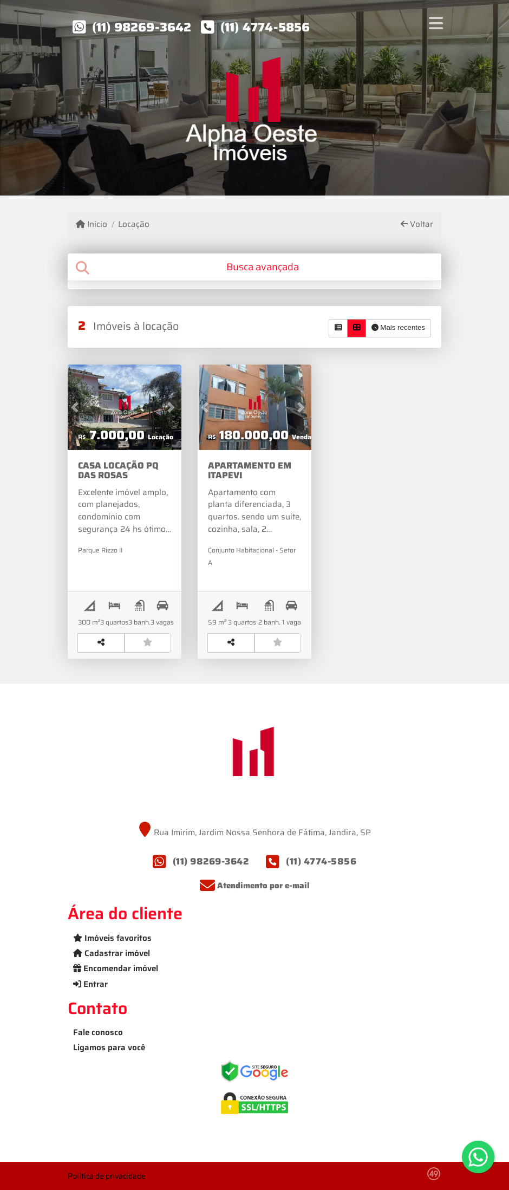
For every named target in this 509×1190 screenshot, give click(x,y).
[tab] (254, 267)
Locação (133, 224)
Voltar (417, 224)
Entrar (90, 984)
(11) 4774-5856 (265, 27)
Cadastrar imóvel (111, 953)
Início (91, 224)
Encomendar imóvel (115, 968)
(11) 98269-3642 (142, 27)
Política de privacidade (107, 1176)
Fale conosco (98, 1032)
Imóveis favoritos (112, 938)
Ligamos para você (109, 1047)
